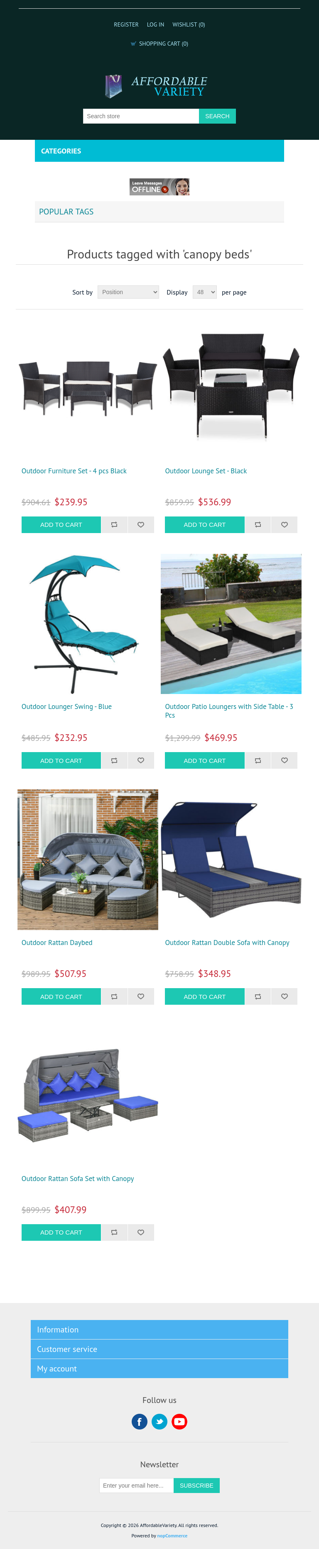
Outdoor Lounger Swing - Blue (67, 706)
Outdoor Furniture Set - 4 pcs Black (74, 471)
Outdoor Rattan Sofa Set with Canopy (78, 1178)
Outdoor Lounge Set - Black (206, 471)
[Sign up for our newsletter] (136, 1485)
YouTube (179, 1422)
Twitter (159, 1422)
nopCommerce (172, 1535)
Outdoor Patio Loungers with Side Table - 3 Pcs (229, 710)
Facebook (139, 1422)
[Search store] (141, 116)
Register (126, 24)
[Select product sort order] (128, 292)
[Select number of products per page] (205, 292)
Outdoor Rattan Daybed (57, 942)
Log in (155, 24)
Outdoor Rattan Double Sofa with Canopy (227, 942)
